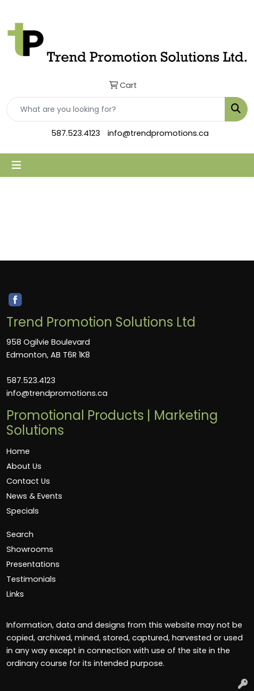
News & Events (34, 496)
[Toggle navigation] (16, 165)
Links (15, 594)
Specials (22, 511)
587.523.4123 (75, 133)
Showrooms (29, 549)
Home (18, 451)
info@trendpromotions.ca (158, 133)
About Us (24, 466)
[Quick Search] (115, 109)
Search (20, 534)
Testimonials (31, 579)
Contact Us (28, 481)
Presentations (33, 564)
